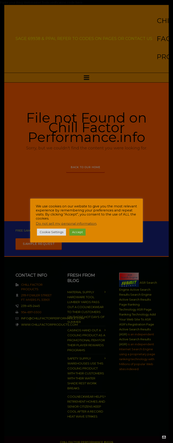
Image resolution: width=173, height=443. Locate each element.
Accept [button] (77, 232)
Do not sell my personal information (66, 224)
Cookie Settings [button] (51, 232)
